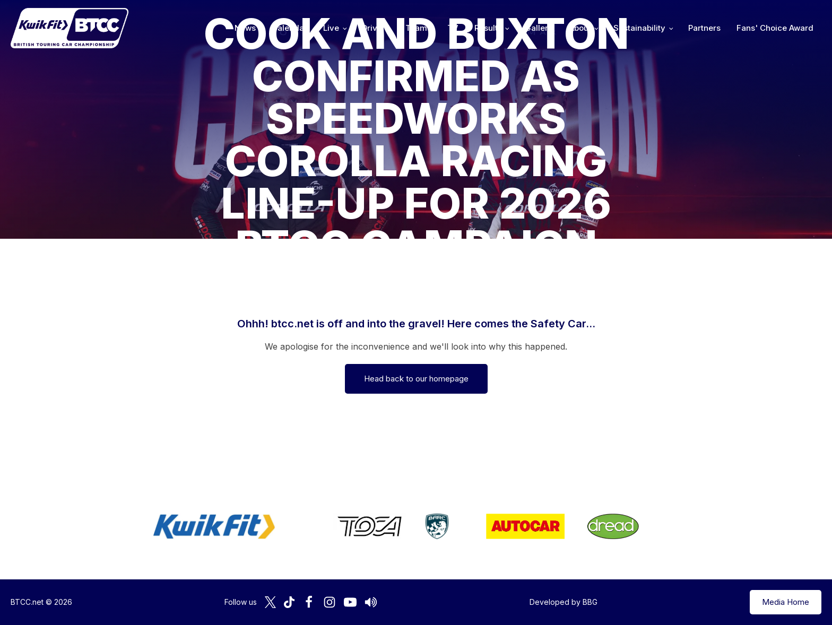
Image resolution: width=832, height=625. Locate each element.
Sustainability (639, 28)
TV (452, 28)
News (245, 28)
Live (331, 28)
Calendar (289, 28)
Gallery (539, 28)
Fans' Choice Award (774, 28)
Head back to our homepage (416, 379)
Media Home (785, 602)
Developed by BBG (563, 601)
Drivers (375, 28)
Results (488, 28)
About (580, 28)
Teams (418, 28)
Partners (704, 28)
